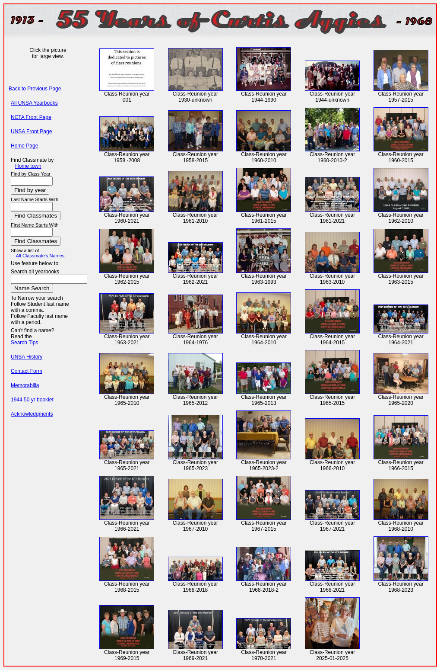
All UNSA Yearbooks (34, 103)
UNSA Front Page (31, 131)
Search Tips (24, 343)
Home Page (24, 146)
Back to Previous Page (35, 89)
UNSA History (26, 357)
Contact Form (26, 371)
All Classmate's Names (40, 255)
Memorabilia (25, 385)
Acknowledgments (32, 414)
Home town (28, 166)
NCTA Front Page (31, 117)
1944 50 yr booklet (32, 400)
